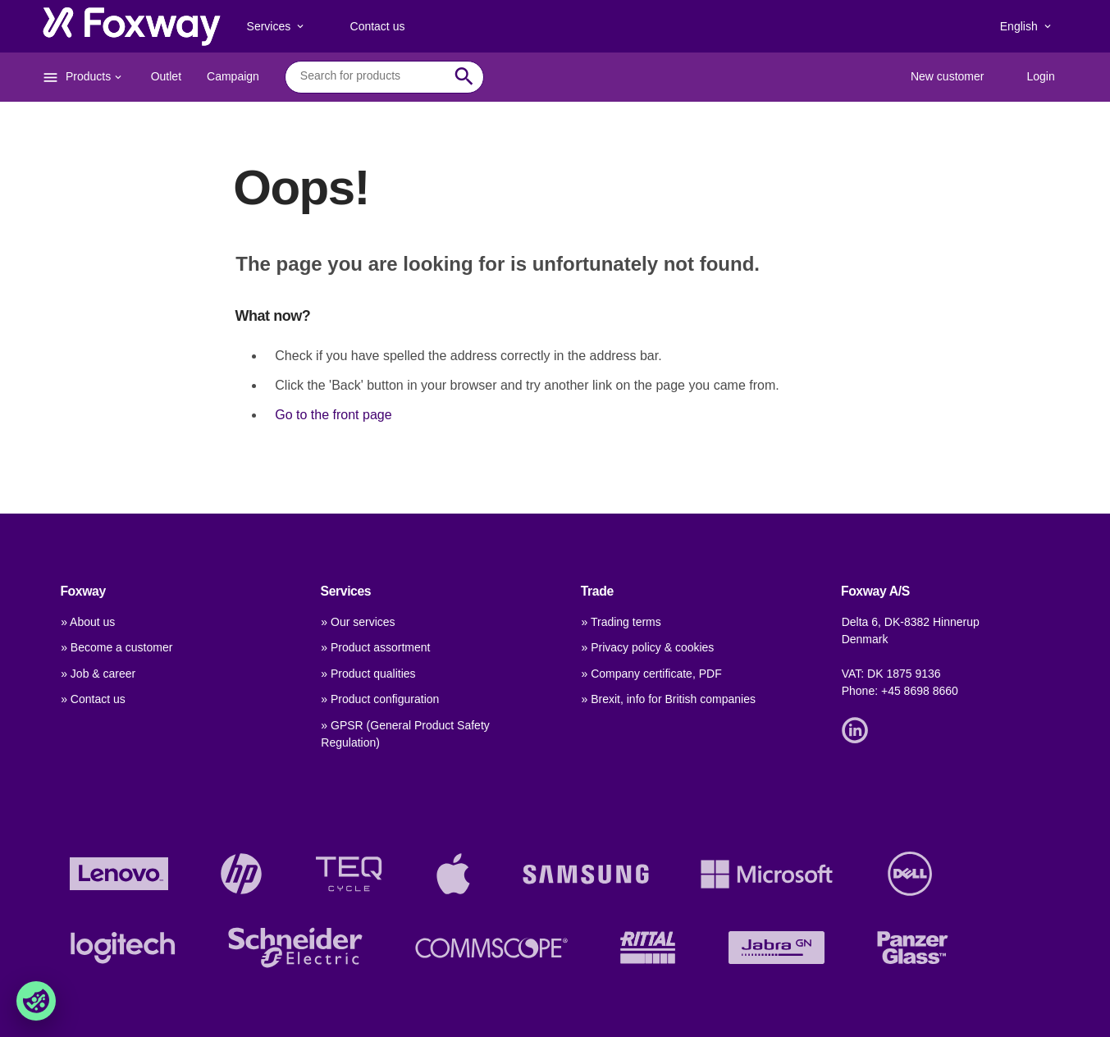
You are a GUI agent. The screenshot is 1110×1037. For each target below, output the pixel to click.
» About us (88, 621)
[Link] (859, 728)
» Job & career (98, 673)
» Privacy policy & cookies (648, 647)
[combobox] (372, 76)
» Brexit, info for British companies (669, 699)
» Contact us (93, 699)
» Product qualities (368, 673)
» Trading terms (621, 621)
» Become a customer (116, 647)
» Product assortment (375, 647)
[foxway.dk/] (132, 26)
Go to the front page (333, 415)
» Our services (358, 621)
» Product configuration (380, 699)
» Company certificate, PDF (652, 673)
